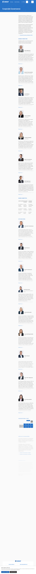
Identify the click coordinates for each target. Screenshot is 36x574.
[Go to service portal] (32, 2)
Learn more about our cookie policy (15, 569)
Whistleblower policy (23, 564)
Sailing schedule (11, 564)
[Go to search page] (30, 2)
